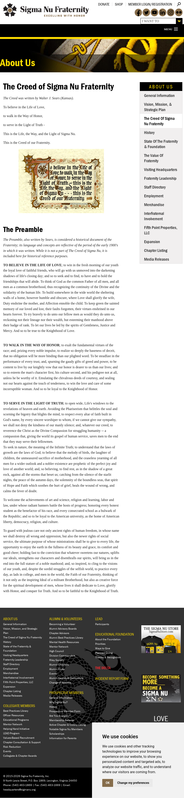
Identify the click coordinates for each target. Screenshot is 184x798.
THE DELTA (103, 668)
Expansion (152, 241)
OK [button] (108, 783)
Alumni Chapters (59, 664)
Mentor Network (12, 724)
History (149, 132)
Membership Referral (61, 720)
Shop (119, 4)
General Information (159, 95)
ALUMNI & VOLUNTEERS (65, 618)
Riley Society (56, 660)
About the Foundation (108, 639)
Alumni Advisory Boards (63, 628)
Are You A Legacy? (59, 716)
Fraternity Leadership (160, 178)
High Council (56, 651)
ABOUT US (10, 618)
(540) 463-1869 (22, 785)
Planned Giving (103, 653)
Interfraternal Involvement (154, 216)
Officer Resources (13, 715)
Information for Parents (62, 738)
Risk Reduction (12, 747)
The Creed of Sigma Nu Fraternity (159, 121)
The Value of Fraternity (153, 158)
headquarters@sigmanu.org (19, 789)
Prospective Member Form (64, 711)
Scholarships (56, 734)
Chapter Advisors (59, 633)
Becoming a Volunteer (62, 624)
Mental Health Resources (64, 642)
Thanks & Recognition (108, 657)
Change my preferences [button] (133, 783)
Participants (102, 624)
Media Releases (156, 259)
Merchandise (154, 204)
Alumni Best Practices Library (66, 637)
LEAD (98, 618)
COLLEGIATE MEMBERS (19, 705)
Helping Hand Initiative (16, 729)
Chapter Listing (155, 250)
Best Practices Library (15, 711)
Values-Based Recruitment (18, 738)
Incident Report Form (112, 678)
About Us (161, 86)
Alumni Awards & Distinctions (66, 678)
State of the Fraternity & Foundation (161, 143)
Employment (153, 195)
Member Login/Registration (150, 4)
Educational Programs (16, 720)
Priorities (100, 644)
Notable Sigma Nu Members (66, 729)
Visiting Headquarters (160, 169)
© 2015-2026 (11, 776)
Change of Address (60, 682)
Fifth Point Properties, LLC (160, 230)
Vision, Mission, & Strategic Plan (158, 106)
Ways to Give (102, 648)
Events (7, 751)
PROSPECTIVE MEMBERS (66, 692)
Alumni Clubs (57, 669)
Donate (104, 4)
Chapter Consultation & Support (22, 742)
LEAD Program (11, 733)
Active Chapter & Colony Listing (67, 725)
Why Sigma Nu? (58, 702)
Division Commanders (62, 655)
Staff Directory (155, 187)
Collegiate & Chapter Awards (20, 756)
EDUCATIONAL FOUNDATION (114, 634)
